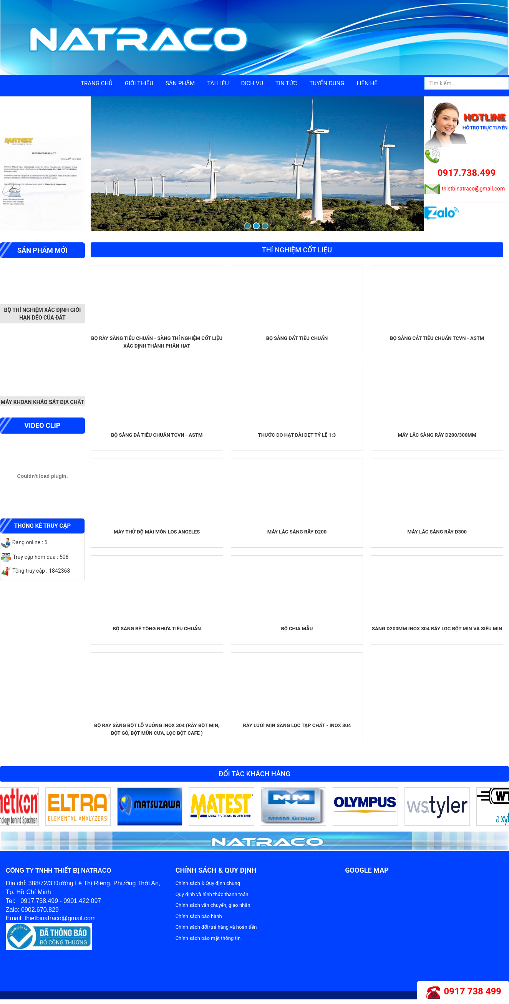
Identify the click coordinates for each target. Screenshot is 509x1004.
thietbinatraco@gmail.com (473, 189)
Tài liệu (218, 83)
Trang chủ (97, 83)
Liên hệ (366, 83)
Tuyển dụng (326, 83)
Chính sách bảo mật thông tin (208, 938)
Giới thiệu (139, 83)
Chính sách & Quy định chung (208, 883)
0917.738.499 (467, 172)
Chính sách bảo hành (199, 916)
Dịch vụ (252, 83)
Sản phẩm (180, 83)
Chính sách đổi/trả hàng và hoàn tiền (216, 927)
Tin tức (286, 83)
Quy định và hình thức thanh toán (212, 894)
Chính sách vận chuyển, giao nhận (213, 905)
